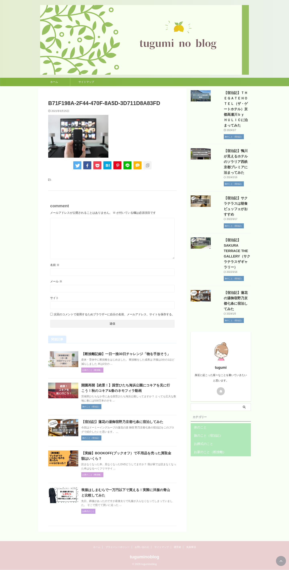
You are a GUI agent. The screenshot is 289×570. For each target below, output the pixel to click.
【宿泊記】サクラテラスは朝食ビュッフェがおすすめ (231, 187)
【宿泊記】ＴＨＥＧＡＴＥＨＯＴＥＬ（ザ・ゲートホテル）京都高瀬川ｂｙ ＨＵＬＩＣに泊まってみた (231, 103)
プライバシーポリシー (118, 547)
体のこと (199, 389)
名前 (54, 265)
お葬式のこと (202, 405)
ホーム (54, 81)
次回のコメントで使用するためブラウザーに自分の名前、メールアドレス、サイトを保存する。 (114, 314)
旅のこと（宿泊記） (205, 397)
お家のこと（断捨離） (207, 414)
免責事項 (191, 547)
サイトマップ (86, 81)
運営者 (177, 547)
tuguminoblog (144, 557)
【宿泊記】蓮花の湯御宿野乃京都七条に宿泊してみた (129, 427)
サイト (54, 297)
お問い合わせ (142, 547)
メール (56, 281)
